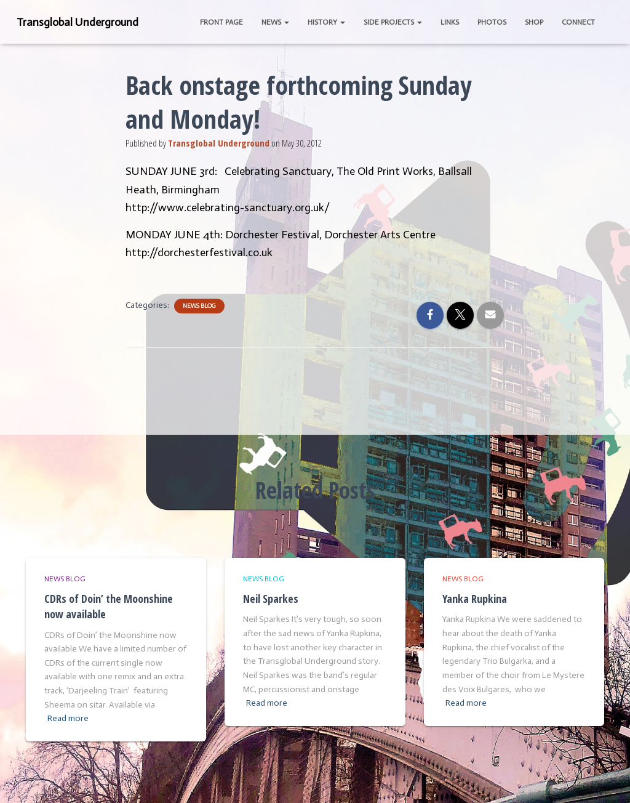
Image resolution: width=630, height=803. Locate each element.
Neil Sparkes (270, 598)
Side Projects (393, 22)
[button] (286, 22)
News (275, 22)
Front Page (221, 22)
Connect (578, 22)
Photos (491, 22)
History (326, 22)
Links (450, 22)
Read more (68, 718)
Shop (534, 22)
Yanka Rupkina (474, 598)
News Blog (199, 306)
